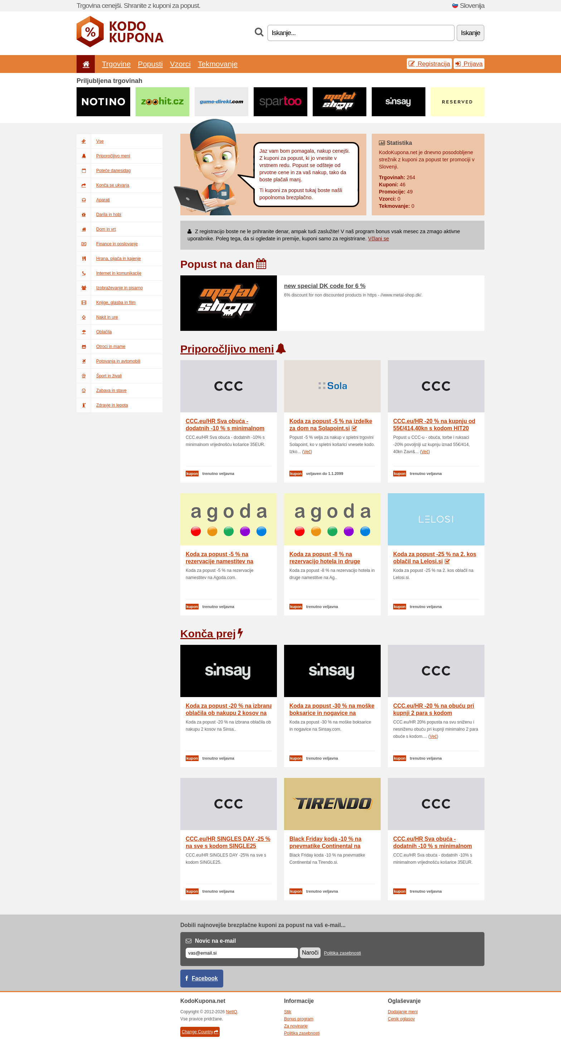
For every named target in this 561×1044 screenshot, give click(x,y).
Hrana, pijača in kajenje (109, 258)
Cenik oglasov (401, 1018)
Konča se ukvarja (103, 185)
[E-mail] (242, 953)
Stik (287, 1011)
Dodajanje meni (403, 1011)
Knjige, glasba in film (106, 302)
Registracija (429, 63)
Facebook (205, 978)
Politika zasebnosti (342, 953)
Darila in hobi (99, 214)
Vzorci (180, 64)
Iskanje (470, 32)
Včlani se (378, 238)
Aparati (93, 200)
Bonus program (298, 1018)
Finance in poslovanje (107, 244)
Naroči (310, 953)
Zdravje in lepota (102, 405)
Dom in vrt (96, 229)
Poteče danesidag (104, 170)
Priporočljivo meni (103, 156)
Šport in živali (99, 376)
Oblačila (94, 332)
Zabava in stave (102, 390)
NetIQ (231, 1011)
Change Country (200, 1031)
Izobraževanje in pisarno (110, 288)
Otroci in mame (101, 346)
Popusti (150, 64)
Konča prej (208, 633)
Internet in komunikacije (109, 273)
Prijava (469, 63)
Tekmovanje (218, 64)
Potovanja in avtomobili (108, 361)
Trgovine (116, 64)
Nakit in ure (97, 317)
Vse (90, 141)
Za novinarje (296, 1026)
